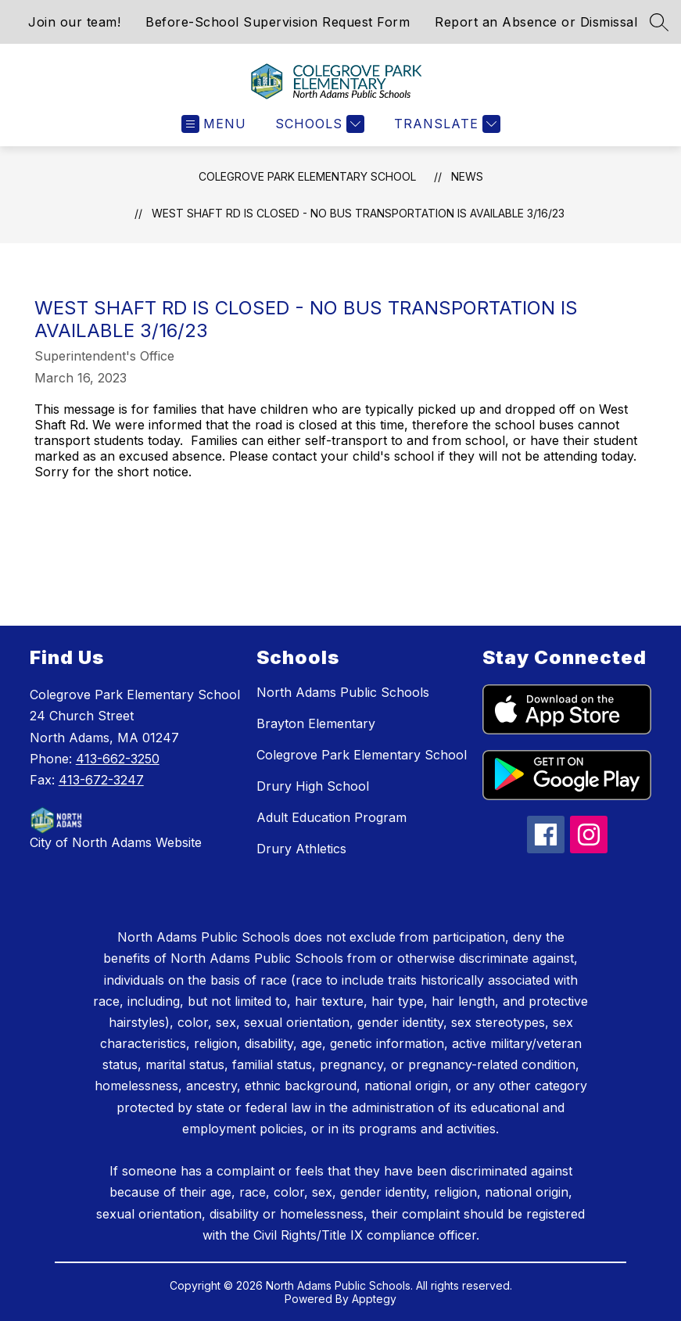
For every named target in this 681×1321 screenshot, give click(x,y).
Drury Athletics (301, 848)
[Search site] (659, 22)
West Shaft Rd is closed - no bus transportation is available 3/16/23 (358, 213)
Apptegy (374, 1298)
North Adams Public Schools (342, 692)
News (467, 176)
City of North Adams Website (116, 842)
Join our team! (74, 22)
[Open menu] (213, 124)
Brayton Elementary (315, 723)
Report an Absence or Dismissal (536, 22)
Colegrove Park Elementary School (307, 176)
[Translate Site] (445, 124)
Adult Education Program (331, 817)
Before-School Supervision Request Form (277, 22)
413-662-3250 (117, 758)
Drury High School (312, 786)
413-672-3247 (101, 780)
